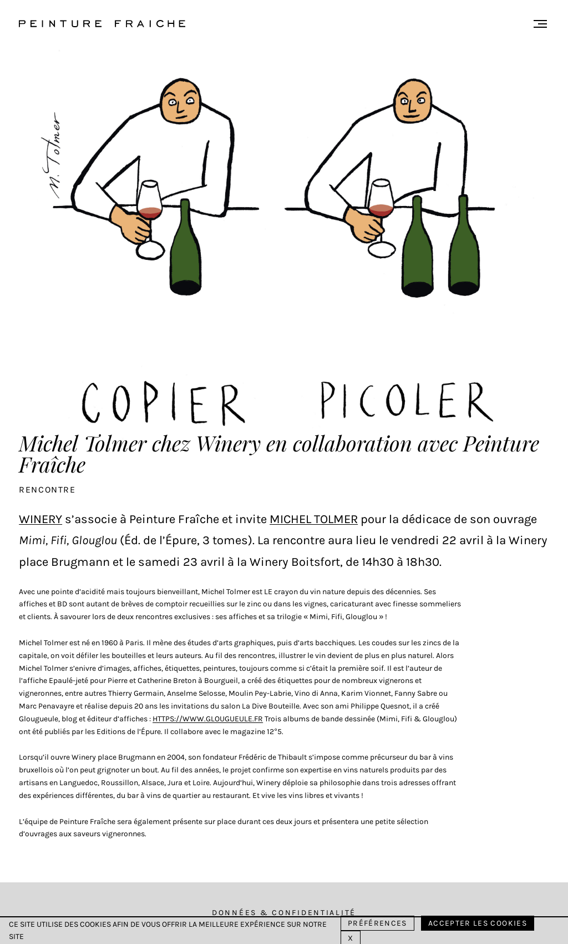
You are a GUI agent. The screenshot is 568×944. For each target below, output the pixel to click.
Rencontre (47, 489)
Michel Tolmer (314, 518)
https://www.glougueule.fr (208, 719)
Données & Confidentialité (284, 912)
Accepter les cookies (477, 923)
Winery (40, 518)
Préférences (377, 923)
